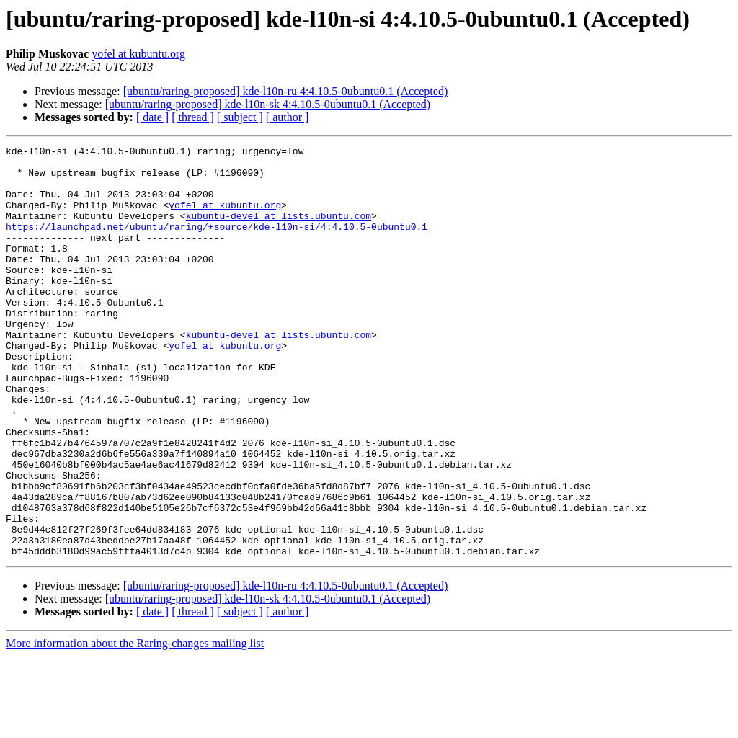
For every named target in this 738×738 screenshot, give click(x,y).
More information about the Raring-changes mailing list (135, 725)
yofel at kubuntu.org (138, 54)
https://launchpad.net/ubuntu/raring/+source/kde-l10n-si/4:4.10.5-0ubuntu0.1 (216, 243)
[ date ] (152, 117)
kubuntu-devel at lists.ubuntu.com (278, 230)
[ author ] (287, 117)
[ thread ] (193, 117)
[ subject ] (240, 117)
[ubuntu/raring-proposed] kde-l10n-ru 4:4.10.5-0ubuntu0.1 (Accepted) (285, 91)
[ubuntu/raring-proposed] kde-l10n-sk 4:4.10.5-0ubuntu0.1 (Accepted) (267, 104)
